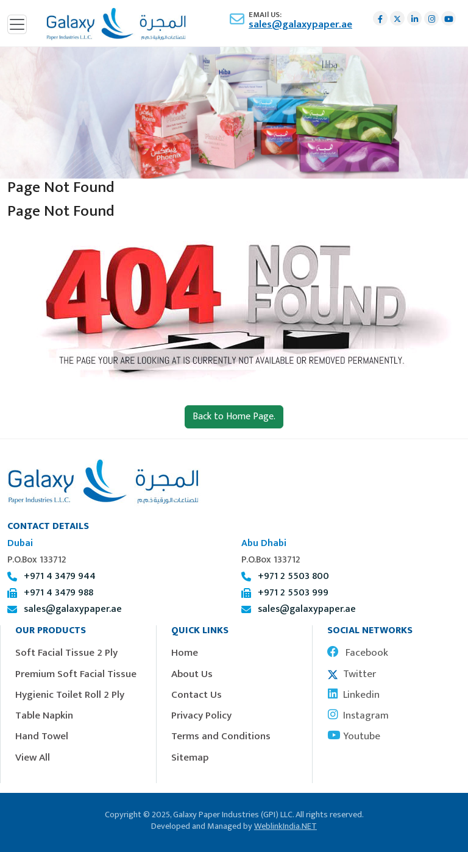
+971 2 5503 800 (293, 576)
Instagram (358, 715)
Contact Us (196, 694)
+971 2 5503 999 (293, 592)
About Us (192, 674)
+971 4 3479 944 (60, 576)
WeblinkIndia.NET (285, 826)
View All (32, 757)
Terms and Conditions (221, 736)
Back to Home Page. (234, 416)
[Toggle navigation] (17, 24)
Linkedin (353, 694)
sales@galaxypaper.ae (300, 24)
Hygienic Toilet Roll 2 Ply (69, 694)
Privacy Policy (201, 715)
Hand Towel (41, 736)
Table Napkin (44, 715)
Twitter (351, 674)
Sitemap (189, 757)
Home (184, 652)
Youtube (353, 736)
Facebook (357, 652)
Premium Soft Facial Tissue (75, 674)
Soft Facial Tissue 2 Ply (66, 652)
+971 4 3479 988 (58, 592)
